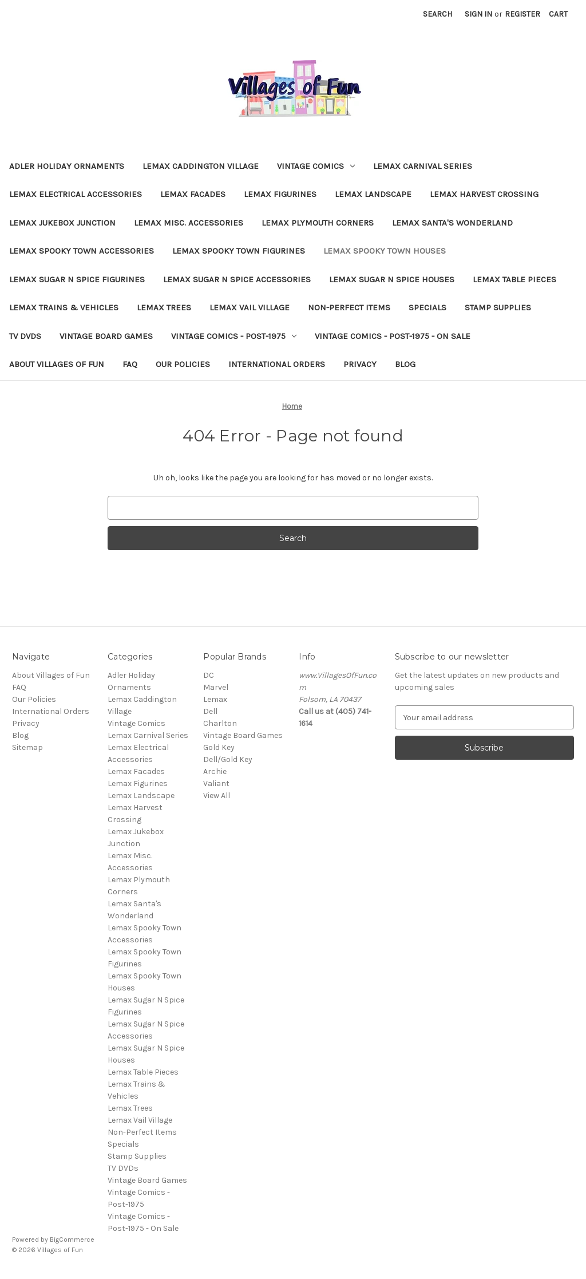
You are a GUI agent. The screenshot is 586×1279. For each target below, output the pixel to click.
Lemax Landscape (373, 194)
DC (208, 675)
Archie (215, 771)
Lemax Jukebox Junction (62, 223)
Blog (405, 364)
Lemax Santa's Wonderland (452, 223)
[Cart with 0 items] (558, 14)
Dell (210, 711)
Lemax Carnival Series (422, 166)
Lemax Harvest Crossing (484, 194)
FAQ (129, 364)
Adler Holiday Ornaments (66, 166)
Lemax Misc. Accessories (188, 223)
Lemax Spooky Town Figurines (238, 251)
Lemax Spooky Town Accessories (81, 251)
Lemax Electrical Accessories (75, 194)
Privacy (360, 364)
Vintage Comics (316, 166)
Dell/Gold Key (227, 759)
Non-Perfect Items (349, 307)
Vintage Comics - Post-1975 (233, 336)
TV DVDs (25, 336)
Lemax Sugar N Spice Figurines (77, 279)
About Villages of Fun (56, 364)
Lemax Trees (164, 307)
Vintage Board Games (106, 336)
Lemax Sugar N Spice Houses (391, 279)
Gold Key (219, 747)
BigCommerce (72, 1239)
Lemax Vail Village (249, 307)
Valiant (216, 783)
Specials (427, 307)
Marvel (215, 687)
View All (216, 795)
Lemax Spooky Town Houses (384, 251)
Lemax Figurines (280, 194)
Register (522, 14)
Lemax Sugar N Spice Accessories (237, 279)
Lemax (215, 699)
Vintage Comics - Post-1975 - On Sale (392, 336)
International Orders (276, 364)
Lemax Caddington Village (200, 166)
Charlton (220, 723)
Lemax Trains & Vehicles (63, 307)
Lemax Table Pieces (514, 279)
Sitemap (27, 747)
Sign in (478, 14)
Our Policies (183, 364)
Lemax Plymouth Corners (318, 223)
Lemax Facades (192, 194)
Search (437, 14)
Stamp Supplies (498, 307)
